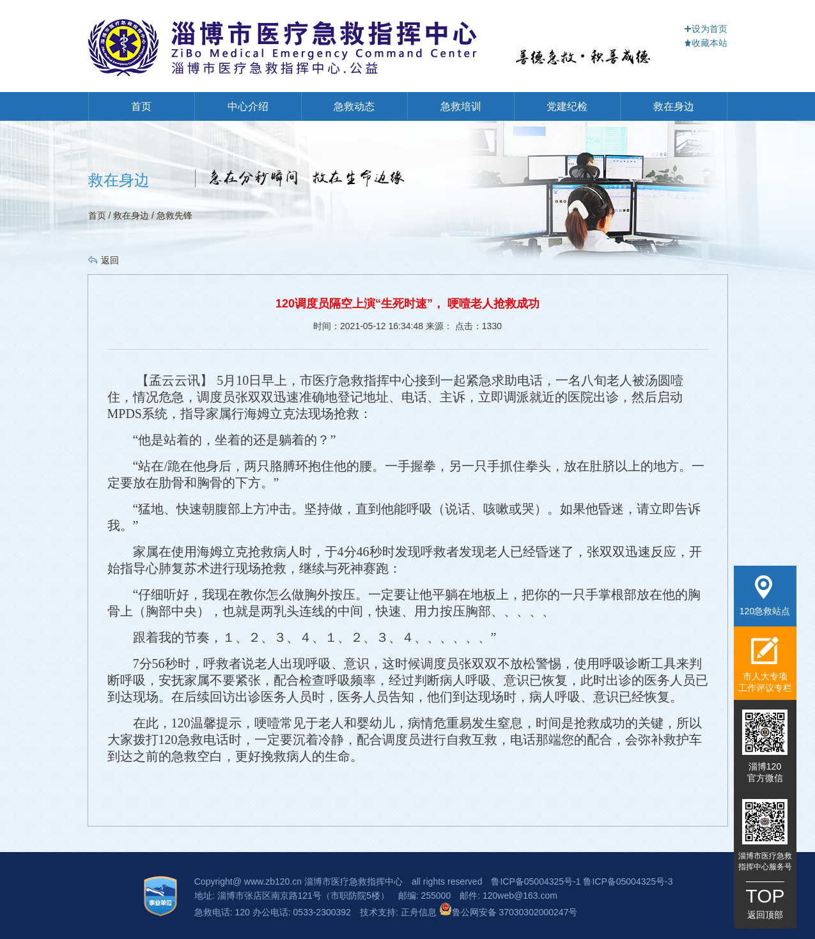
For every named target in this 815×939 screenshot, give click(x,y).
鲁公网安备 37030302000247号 (508, 912)
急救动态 (354, 106)
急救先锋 (174, 215)
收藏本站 (705, 43)
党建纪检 (567, 106)
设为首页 (705, 29)
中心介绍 (248, 106)
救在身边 (673, 106)
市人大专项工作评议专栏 (765, 664)
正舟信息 (420, 912)
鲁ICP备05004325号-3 (627, 881)
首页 (141, 106)
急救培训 (460, 106)
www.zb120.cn (273, 881)
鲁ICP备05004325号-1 (535, 881)
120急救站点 (765, 595)
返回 (110, 260)
